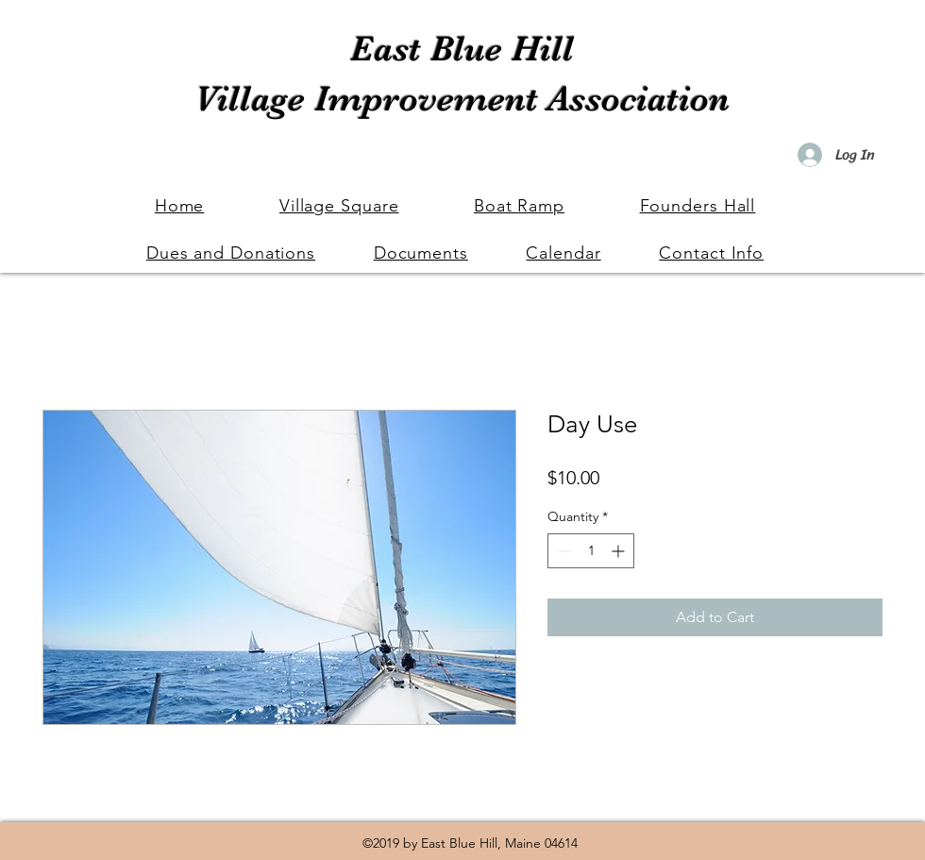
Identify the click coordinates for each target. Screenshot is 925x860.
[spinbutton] (591, 550)
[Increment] (619, 550)
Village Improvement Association (462, 98)
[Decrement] (562, 550)
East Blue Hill (462, 48)
